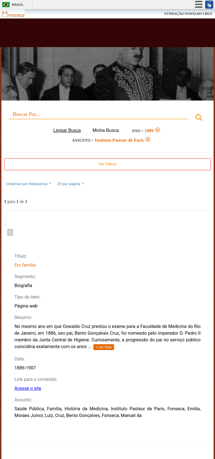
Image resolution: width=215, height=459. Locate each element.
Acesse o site (27, 388)
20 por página (71, 183)
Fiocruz (16, 13)
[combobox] (107, 118)
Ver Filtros (108, 164)
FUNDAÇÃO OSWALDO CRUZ (188, 14)
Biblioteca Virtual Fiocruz (89, 34)
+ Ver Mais (104, 347)
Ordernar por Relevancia (29, 183)
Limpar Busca (67, 130)
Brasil (18, 4)
